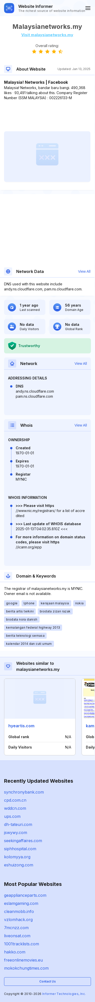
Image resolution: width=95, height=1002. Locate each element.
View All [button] (84, 271)
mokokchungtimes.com (26, 968)
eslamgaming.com (21, 903)
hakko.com (14, 951)
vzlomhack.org (18, 919)
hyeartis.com (21, 725)
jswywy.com (15, 832)
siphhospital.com (20, 848)
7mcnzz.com (16, 927)
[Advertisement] (47, 116)
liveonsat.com (17, 935)
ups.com (12, 816)
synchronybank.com (24, 792)
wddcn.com (15, 808)
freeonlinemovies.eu (23, 960)
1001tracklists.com (21, 943)
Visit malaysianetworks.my (47, 34)
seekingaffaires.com (23, 840)
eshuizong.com (18, 864)
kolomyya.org (17, 856)
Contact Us (47, 981)
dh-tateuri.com (18, 824)
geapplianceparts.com (25, 895)
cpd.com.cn (15, 800)
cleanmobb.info (19, 911)
